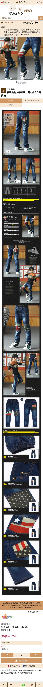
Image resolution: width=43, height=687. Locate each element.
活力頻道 (11, 105)
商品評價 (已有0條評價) (32, 100)
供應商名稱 (5, 624)
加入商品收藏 (15, 666)
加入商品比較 (30, 666)
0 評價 (14, 670)
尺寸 (3, 646)
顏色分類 (5, 649)
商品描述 (11, 100)
